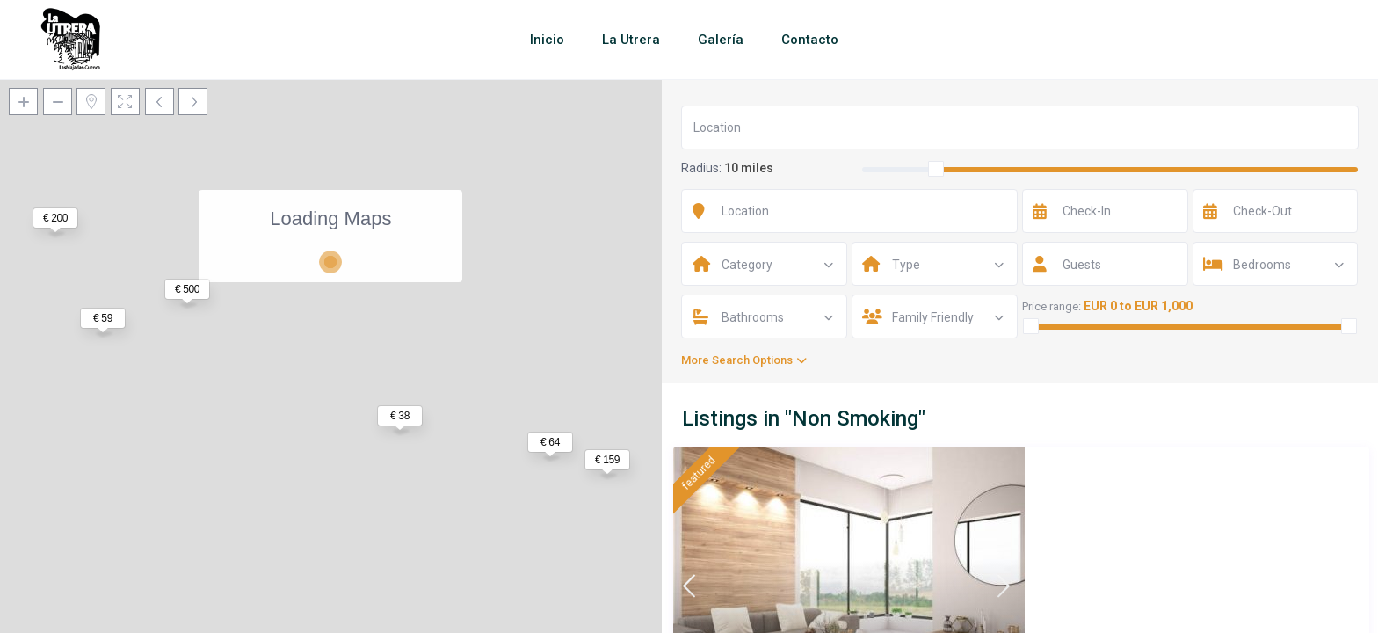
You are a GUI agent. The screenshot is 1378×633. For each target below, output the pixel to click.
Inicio (547, 39)
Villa (956, 605)
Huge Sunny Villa (995, 482)
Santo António (982, 586)
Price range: (1051, 306)
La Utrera (631, 39)
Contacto (809, 39)
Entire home (1006, 605)
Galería (720, 39)
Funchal (1043, 586)
